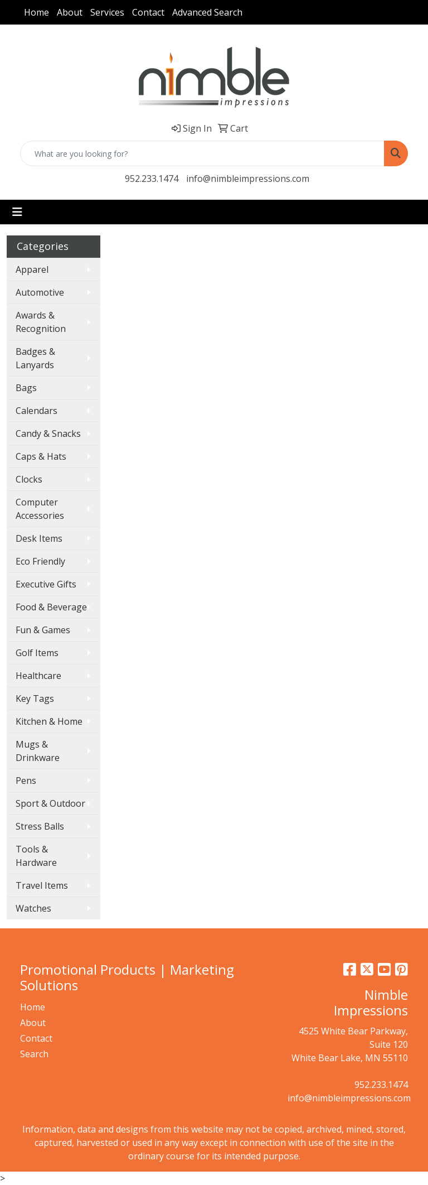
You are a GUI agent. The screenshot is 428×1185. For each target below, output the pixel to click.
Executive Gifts (46, 584)
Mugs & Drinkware (38, 751)
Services (107, 12)
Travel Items (42, 885)
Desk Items (39, 538)
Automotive (40, 292)
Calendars (36, 410)
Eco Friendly (40, 561)
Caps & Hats (41, 456)
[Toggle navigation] (17, 212)
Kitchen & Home (49, 721)
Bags (26, 388)
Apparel (32, 269)
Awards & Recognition (41, 322)
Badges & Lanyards (35, 358)
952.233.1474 (151, 178)
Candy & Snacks (48, 433)
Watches (33, 908)
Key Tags (35, 698)
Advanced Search (207, 12)
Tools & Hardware (36, 856)
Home (36, 12)
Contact (148, 12)
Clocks (29, 479)
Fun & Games (43, 630)
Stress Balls (40, 826)
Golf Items (37, 653)
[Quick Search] (202, 153)
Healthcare (38, 675)
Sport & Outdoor (50, 803)
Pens (26, 780)
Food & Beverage (51, 607)
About (69, 12)
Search (34, 1054)
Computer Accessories (40, 509)
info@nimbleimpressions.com (247, 178)
